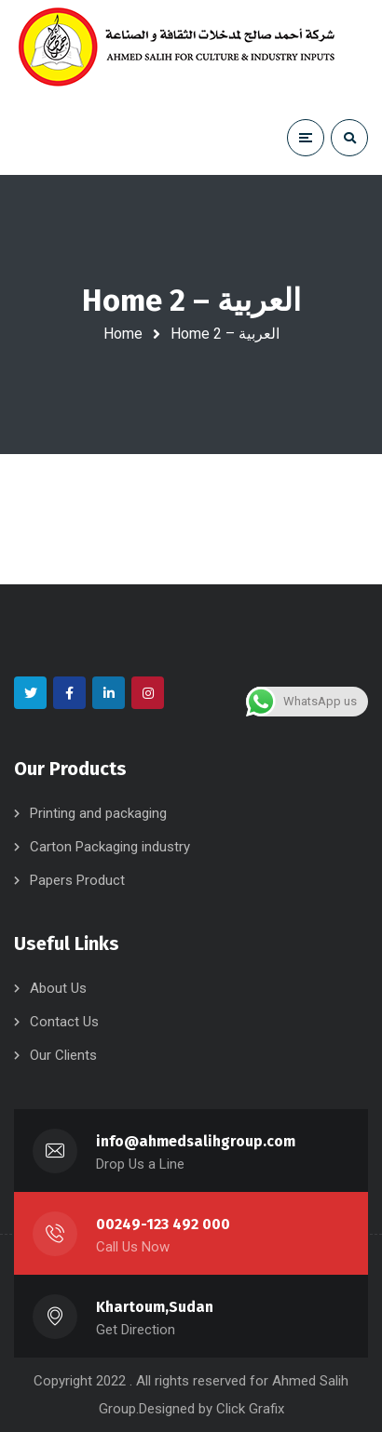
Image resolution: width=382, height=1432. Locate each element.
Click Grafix (250, 1408)
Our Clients (63, 1055)
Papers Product (77, 880)
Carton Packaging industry (110, 846)
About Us (58, 988)
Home (123, 333)
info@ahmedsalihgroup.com (195, 1141)
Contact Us (64, 1021)
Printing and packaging (98, 813)
